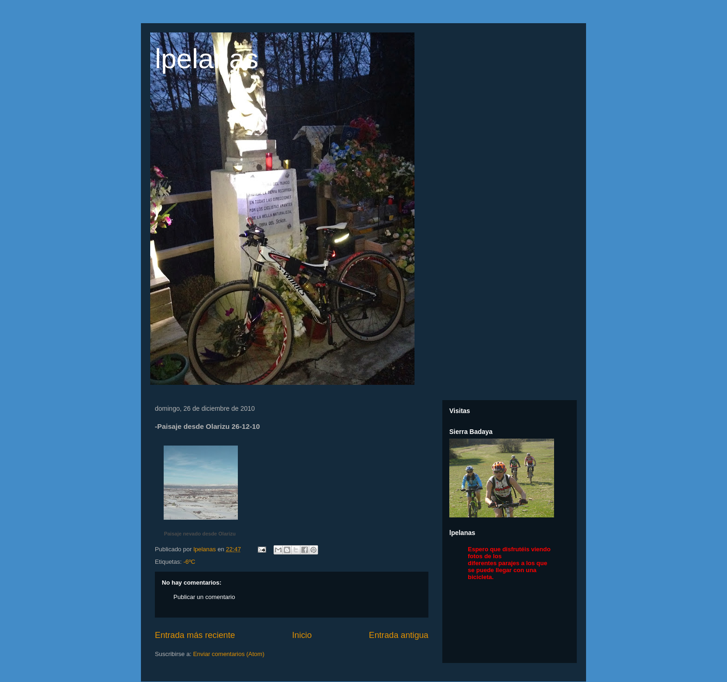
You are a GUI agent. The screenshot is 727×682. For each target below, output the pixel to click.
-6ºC (189, 561)
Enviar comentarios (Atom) (228, 653)
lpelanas (207, 58)
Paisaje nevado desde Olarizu (200, 533)
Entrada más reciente (195, 635)
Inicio (302, 635)
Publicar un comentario (204, 596)
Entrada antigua (398, 635)
